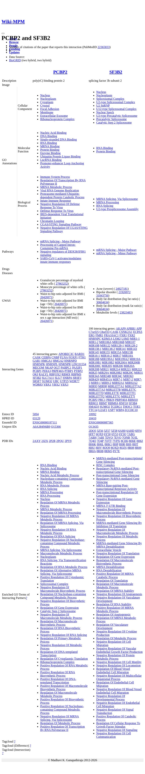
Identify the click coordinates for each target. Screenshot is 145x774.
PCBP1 (37, 371)
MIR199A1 (107, 359)
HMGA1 (46, 360)
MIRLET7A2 (133, 386)
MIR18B (94, 359)
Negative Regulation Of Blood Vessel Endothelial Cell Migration (119, 691)
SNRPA (67, 377)
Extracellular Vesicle (108, 550)
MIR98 (102, 386)
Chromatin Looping (52, 221)
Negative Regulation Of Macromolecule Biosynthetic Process (62, 589)
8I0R (122, 444)
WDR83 (38, 384)
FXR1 (123, 335)
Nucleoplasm (48, 98)
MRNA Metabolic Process (56, 187)
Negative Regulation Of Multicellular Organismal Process (119, 677)
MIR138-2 (108, 348)
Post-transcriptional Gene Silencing (117, 475)
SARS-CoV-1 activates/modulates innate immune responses (60, 260)
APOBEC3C (66, 354)
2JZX (44, 441)
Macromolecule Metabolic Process (61, 553)
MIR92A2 (131, 382)
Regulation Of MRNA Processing (60, 512)
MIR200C (95, 365)
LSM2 (117, 338)
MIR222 (137, 369)
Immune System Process (55, 176)
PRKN (110, 399)
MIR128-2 (131, 345)
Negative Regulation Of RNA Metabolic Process (58, 531)
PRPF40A (58, 371)
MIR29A (103, 372)
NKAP (49, 367)
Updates (14, 52)
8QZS (123, 447)
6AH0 (122, 430)
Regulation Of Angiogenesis (113, 614)
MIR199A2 (122, 359)
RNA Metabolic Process (54, 485)
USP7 (111, 410)
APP (139, 328)
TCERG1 (116, 406)
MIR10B (94, 345)
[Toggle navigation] (3, 33)
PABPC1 (66, 367)
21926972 (124, 292)
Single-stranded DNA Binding (58, 139)
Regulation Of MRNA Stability (115, 590)
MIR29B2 (116, 372)
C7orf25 (94, 332)
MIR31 (138, 372)
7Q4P (100, 441)
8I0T (135, 444)
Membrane (46, 112)
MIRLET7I (128, 396)
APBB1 (131, 328)
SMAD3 (94, 406)
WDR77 (74, 381)
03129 (36, 418)
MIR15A (116, 352)
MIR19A (135, 359)
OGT (57, 367)
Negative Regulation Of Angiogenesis (119, 594)
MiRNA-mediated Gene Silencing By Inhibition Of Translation (119, 524)
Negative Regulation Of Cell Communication (113, 735)
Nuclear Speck (105, 112)
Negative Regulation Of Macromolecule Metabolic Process (61, 616)
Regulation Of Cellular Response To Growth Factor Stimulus (118, 725)
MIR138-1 (95, 348)
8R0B (99, 451)
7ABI (100, 437)
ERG (92, 335)
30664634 (102, 302)
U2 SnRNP (103, 105)
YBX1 (47, 384)
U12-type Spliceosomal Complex (116, 109)
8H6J (140, 441)
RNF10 (123, 403)
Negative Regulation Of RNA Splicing (63, 634)
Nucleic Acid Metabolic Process (59, 475)
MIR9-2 (106, 382)
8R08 (130, 447)
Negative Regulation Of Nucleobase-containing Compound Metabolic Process (62, 543)
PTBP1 (68, 371)
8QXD (115, 447)
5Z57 (107, 430)
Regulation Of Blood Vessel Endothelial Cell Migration (113, 670)
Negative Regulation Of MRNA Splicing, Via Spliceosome (59, 718)
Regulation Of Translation (112, 580)
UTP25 (64, 381)
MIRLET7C (128, 389)
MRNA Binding (50, 146)
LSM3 (125, 338)
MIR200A (121, 362)
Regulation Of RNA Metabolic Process (63, 567)
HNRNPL (52, 364)
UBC (56, 381)
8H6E (132, 441)
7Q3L (134, 437)
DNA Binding (48, 136)
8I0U (92, 447)
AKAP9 (121, 328)
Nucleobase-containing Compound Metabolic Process (61, 480)
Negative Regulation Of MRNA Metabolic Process (59, 517)
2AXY (37, 441)
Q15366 (56, 426)
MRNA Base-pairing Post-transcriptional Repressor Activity (116, 487)
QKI (35, 374)
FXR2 (131, 335)
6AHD (130, 430)
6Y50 (107, 434)
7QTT (108, 441)
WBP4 (120, 410)
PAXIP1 (77, 367)
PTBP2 (78, 371)
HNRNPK (39, 364)
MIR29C (128, 372)
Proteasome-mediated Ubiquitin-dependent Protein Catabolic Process (62, 195)
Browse (14, 42)
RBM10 (133, 399)
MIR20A (129, 365)
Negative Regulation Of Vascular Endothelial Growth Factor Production (119, 650)
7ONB (126, 437)
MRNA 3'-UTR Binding (111, 505)
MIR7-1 (118, 379)
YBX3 (64, 384)
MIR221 (126, 369)
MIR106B (118, 342)
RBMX (66, 374)
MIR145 (94, 352)
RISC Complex (105, 465)
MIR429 (94, 379)
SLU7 (58, 377)
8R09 (138, 447)
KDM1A (107, 338)
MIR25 (93, 372)
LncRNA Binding (51, 159)
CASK (37, 357)
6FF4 (138, 430)
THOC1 (128, 406)
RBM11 (93, 403)
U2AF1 (102, 410)
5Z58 (114, 430)
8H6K (92, 444)
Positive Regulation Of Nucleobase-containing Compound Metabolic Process (62, 710)
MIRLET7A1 (116, 386)
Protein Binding (49, 149)
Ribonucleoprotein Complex (57, 119)
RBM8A (113, 403)
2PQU (60, 441)
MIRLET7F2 (97, 396)
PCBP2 (60, 71)
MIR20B (94, 369)
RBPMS (76, 374)
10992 (92, 414)
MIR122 (105, 345)
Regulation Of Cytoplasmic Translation (64, 658)
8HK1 (108, 444)
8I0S (128, 444)
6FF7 (92, 434)
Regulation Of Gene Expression (59, 607)
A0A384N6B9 (41, 426)
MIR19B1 (95, 362)
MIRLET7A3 (97, 389)
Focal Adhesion (49, 109)
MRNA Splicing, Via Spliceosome (117, 199)
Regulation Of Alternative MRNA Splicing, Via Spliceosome (60, 572)
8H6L (100, 444)
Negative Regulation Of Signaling (116, 730)
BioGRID (15, 60)
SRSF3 (77, 377)
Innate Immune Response (55, 200)
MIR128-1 (117, 345)
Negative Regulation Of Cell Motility (119, 662)
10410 (92, 418)
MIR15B (127, 352)
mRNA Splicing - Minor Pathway (116, 253)
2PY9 (68, 441)
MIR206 (118, 365)
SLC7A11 (48, 377)
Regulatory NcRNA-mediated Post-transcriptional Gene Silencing (117, 470)
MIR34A (94, 376)
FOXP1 (73, 357)
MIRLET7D (96, 393)
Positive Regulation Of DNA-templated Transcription (58, 680)
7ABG (131, 434)
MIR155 (105, 352)
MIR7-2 (128, 379)
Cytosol (45, 105)
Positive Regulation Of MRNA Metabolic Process (115, 609)
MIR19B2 (108, 362)
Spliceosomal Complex (110, 98)
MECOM (38, 367)
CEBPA (46, 357)
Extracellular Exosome (54, 115)
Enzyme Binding (50, 153)
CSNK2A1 (125, 332)
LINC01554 (79, 364)
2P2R (52, 441)
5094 (36, 414)
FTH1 (82, 357)
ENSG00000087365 (101, 422)
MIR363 (128, 376)
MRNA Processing (107, 202)
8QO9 (106, 447)
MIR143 (132, 348)
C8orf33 (104, 332)
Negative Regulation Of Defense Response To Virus (60, 205)
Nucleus (45, 95)
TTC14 (93, 410)
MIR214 (115, 369)
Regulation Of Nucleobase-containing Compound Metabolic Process (63, 596)
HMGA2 (58, 360)
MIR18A (127, 355)
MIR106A (105, 342)
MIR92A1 (118, 382)
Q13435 (94, 426)
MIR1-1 (135, 338)
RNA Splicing (104, 205)
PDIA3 (46, 371)
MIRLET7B (113, 389)
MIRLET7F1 (128, 393)
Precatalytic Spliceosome (111, 119)
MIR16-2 (106, 355)
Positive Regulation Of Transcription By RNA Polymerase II (62, 728)
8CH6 (124, 441)
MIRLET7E (111, 393)
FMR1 (99, 335)
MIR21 (104, 369)
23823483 (126, 312)
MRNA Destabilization (110, 567)
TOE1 (136, 406)
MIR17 (117, 355)
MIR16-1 (94, 355)
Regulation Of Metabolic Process (60, 723)
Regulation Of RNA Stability (113, 604)
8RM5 (108, 451)
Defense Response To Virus (56, 210)
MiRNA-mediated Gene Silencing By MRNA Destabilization (119, 545)
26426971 (46, 297)
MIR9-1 (96, 382)
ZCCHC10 (131, 410)
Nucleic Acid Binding (53, 132)
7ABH (93, 437)
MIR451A (106, 379)
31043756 (102, 295)
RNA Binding (48, 143)
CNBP (55, 357)
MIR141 (121, 348)
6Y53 (114, 434)
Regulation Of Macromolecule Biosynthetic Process (58, 623)
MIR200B (134, 362)
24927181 (122, 288)
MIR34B (105, 376)
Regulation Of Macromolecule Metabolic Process (58, 694)
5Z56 (100, 430)
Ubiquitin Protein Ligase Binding (60, 156)
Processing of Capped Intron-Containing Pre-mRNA (58, 246)
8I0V (99, 447)
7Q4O (92, 441)
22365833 (104, 47)
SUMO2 (47, 381)
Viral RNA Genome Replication (59, 190)
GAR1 (37, 360)
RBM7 (103, 403)
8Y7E (116, 451)
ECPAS (137, 332)
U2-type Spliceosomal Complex (115, 102)
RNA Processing (50, 495)
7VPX (116, 441)
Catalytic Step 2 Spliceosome (114, 122)
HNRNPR (65, 364)
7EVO (117, 437)
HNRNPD (70, 360)
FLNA (64, 357)
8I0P (115, 444)
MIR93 (93, 386)
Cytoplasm (46, 102)
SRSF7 (37, 381)
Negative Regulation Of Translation (118, 553)
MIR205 (107, 365)
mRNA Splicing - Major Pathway (60, 241)
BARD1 (79, 354)
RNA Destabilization (109, 570)
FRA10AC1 (111, 335)
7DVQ (109, 437)
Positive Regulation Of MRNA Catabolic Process (115, 575)
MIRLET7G (112, 396)
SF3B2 (115, 71)
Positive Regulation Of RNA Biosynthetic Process (57, 674)
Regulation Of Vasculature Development (112, 626)
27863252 (62, 283)
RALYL (43, 374)
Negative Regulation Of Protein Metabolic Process (115, 657)
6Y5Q (122, 434)
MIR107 (130, 342)
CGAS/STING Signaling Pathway (61, 224)
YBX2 (56, 384)
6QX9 (99, 434)
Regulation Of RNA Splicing (57, 536)
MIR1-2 (94, 342)
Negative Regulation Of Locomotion (118, 665)
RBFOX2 (55, 374)
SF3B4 (133, 403)
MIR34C (117, 376)
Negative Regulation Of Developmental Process (110, 697)
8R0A (92, 451)
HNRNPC (95, 338)
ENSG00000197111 (45, 422)
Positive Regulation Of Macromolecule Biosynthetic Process (64, 687)
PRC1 (102, 399)
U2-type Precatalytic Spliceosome (116, 115)
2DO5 (92, 430)
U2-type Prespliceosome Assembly (117, 209)
